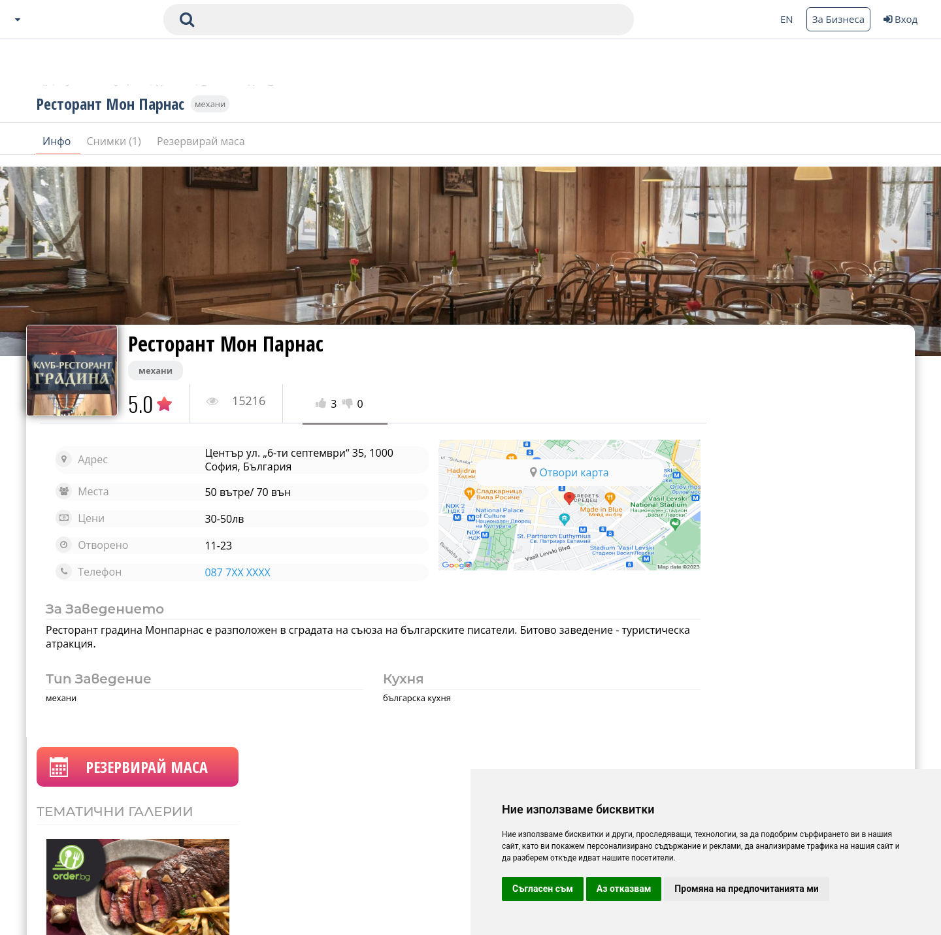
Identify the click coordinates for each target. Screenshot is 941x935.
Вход (900, 18)
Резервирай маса (201, 149)
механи (210, 112)
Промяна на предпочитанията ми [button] (746, 888)
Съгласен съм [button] (542, 888)
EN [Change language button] (786, 18)
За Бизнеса (838, 18)
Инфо (58, 149)
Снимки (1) (115, 149)
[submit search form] (187, 19)
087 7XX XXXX (228, 572)
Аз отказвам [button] (624, 888)
